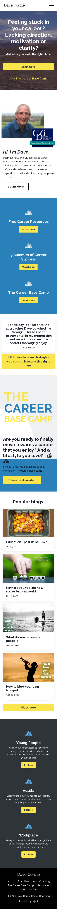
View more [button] (28, 707)
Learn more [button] (28, 300)
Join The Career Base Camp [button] (28, 78)
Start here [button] (28, 66)
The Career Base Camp (21, 885)
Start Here (23, 881)
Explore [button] (28, 765)
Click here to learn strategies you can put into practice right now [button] (28, 361)
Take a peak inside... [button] (22, 480)
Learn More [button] (16, 186)
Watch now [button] (28, 267)
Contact (33, 889)
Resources (43, 885)
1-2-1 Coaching (41, 881)
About (10, 881)
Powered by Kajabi (28, 901)
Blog (22, 889)
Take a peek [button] (29, 229)
